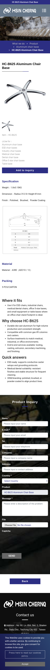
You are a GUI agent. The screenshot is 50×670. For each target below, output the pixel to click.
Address (6, 464)
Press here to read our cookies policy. (25, 654)
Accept (25, 664)
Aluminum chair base (27, 47)
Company (7, 453)
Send (11, 555)
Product (34, 43)
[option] (25, 97)
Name (5, 418)
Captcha (6, 531)
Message (7, 498)
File (4, 519)
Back (25, 581)
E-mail (6, 430)
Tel (3, 441)
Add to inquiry (25, 170)
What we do (18, 43)
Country (7, 476)
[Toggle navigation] (44, 10)
